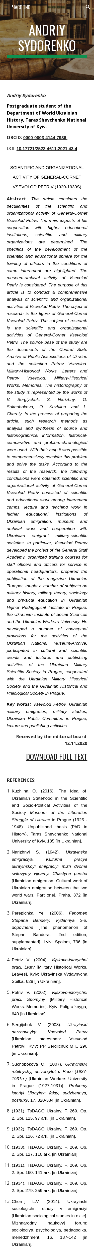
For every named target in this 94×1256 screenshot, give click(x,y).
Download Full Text (56, 756)
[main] (47, 40)
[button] (6, 7)
